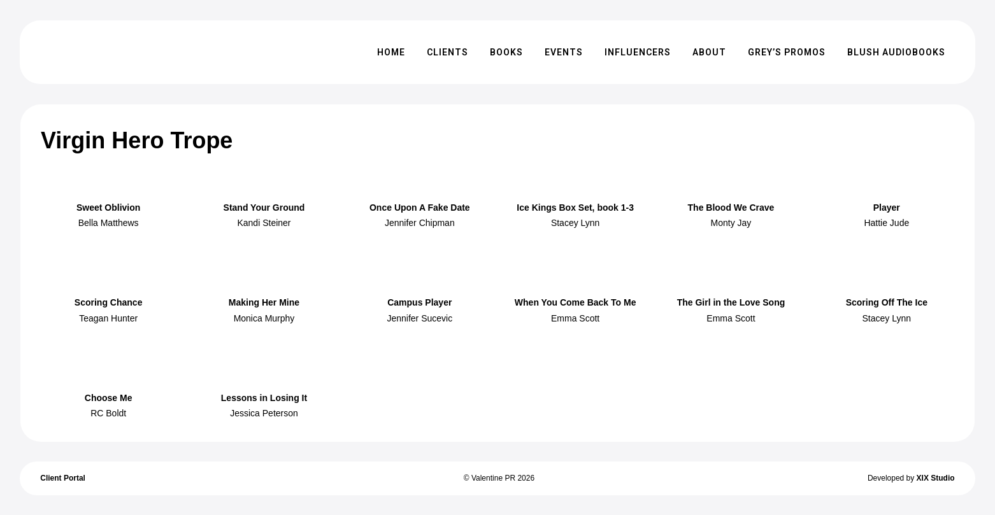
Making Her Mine (264, 302)
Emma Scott (575, 318)
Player (886, 207)
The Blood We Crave (731, 207)
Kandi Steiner (263, 223)
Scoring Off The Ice (886, 302)
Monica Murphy (264, 318)
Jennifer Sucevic (419, 318)
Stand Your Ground (264, 207)
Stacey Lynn (575, 223)
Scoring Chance (109, 302)
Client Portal (62, 478)
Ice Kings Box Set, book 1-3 (575, 207)
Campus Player (419, 302)
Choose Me (108, 398)
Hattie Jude (886, 223)
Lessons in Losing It (264, 398)
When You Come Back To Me (575, 302)
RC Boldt (108, 413)
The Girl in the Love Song (731, 302)
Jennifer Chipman (420, 223)
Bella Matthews (108, 223)
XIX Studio (936, 478)
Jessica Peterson (264, 413)
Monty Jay (731, 223)
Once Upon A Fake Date (419, 207)
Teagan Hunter (108, 318)
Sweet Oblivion (108, 207)
